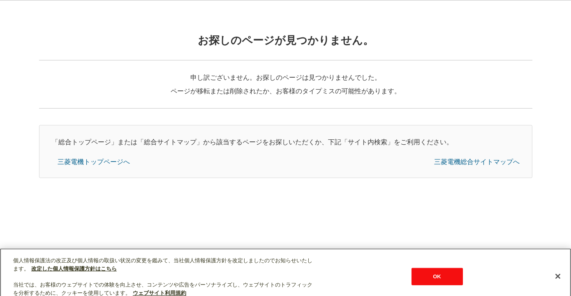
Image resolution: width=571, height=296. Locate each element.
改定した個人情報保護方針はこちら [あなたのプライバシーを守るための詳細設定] (74, 272)
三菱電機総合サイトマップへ (477, 161)
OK (437, 280)
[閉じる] (558, 280)
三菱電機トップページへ (94, 161)
